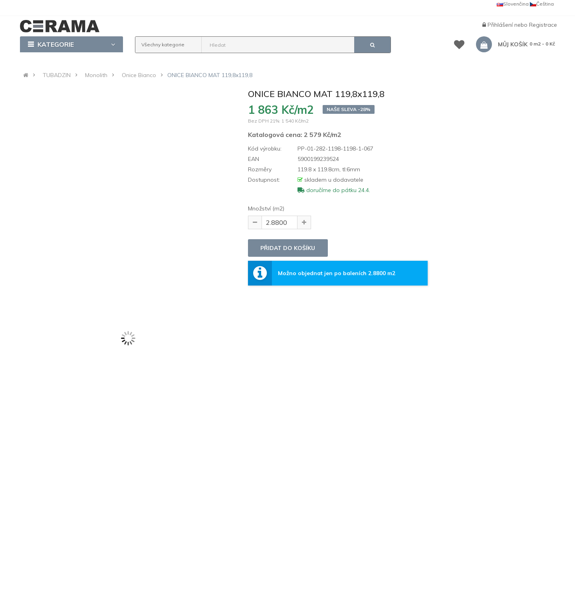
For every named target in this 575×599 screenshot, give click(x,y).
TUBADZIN (57, 75)
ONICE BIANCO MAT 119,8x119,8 (209, 75)
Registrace (543, 24)
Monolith (96, 75)
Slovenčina (513, 4)
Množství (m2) (266, 208)
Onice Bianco (139, 75)
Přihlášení (501, 24)
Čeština (542, 4)
